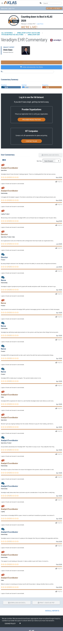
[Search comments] (28, 71)
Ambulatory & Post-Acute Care (28, 33)
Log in (21, 97)
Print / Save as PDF (46, 603)
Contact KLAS (31, 141)
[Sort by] (52, 160)
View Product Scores (31, 62)
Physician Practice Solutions (12, 34)
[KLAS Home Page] (10, 3)
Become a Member (53, 8)
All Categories (7, 33)
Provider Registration (31, 119)
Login (9, 8)
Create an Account (11, 183)
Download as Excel (50, 155)
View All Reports (52, 611)
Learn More (40, 24)
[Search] (52, 3)
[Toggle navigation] (2, 3)
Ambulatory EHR (34, 34)
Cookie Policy (10, 623)
